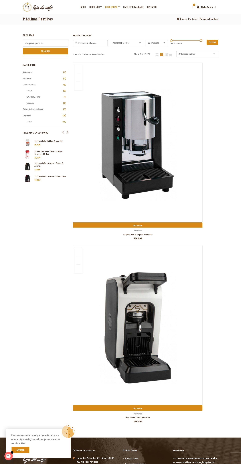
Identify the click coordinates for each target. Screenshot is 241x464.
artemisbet (45, 322)
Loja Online (111, 7)
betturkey (217, 370)
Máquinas (96, 124)
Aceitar (20, 450)
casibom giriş (103, 322)
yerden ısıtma (217, 314)
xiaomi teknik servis (40, 402)
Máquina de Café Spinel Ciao (145, 128)
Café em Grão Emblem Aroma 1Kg (48, 141)
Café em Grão (29, 84)
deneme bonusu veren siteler (99, 354)
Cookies (129, 241)
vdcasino (66, 322)
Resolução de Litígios (135, 230)
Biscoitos (27, 78)
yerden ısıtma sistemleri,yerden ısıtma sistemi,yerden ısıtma (72, 306)
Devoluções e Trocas (135, 219)
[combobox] (126, 43)
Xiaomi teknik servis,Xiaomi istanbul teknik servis (23, 318)
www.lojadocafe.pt (82, 250)
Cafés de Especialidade (33, 109)
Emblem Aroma (33, 96)
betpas (208, 370)
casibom (106, 330)
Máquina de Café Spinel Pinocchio (96, 128)
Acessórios (27, 72)
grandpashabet (88, 322)
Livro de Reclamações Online (138, 225)
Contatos (151, 7)
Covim (29, 90)
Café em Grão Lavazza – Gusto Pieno (50, 176)
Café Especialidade (133, 7)
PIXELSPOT (99, 289)
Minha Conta (204, 7)
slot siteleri (16, 354)
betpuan (117, 354)
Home (183, 19)
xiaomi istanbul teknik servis (63, 402)
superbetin (56, 322)
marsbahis (18, 298)
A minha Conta (131, 214)
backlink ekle (6, 298)
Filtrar (212, 42)
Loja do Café (46, 289)
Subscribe (214, 225)
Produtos (192, 19)
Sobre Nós (94, 7)
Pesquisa (45, 51)
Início (83, 7)
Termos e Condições (134, 235)
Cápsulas (27, 115)
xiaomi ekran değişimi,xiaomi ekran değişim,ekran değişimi (50, 298)
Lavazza (30, 103)
